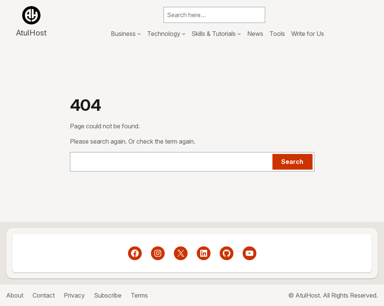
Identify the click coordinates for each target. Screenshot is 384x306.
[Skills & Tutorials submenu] (239, 34)
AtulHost (31, 32)
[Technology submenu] (184, 34)
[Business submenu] (139, 34)
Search (292, 161)
